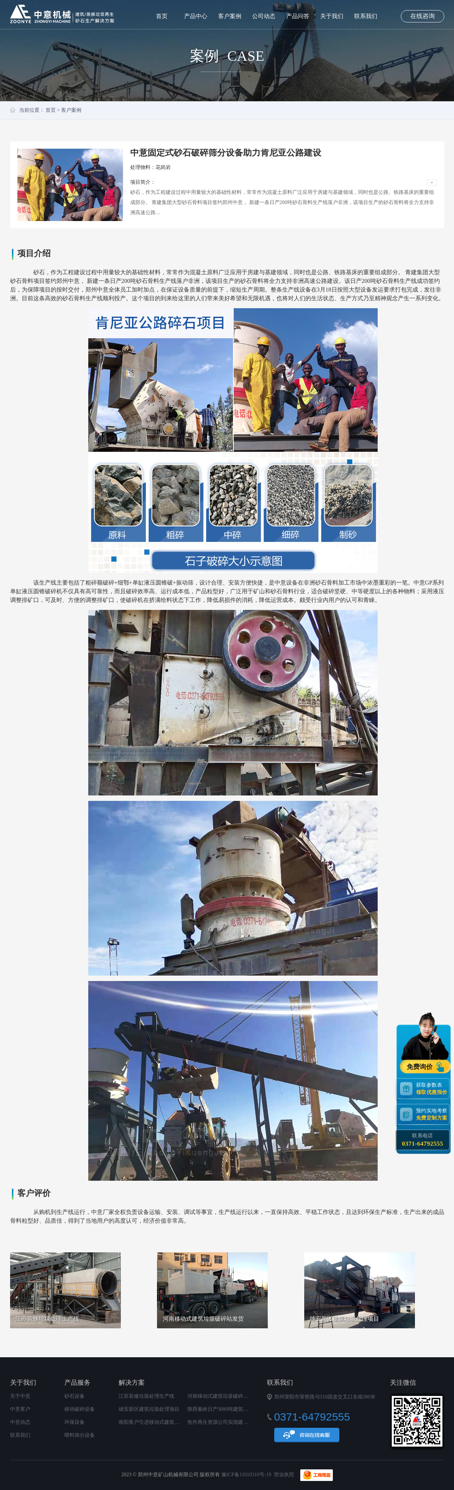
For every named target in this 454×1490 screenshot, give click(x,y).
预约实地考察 (432, 1114)
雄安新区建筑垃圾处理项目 (149, 1409)
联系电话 (422, 1140)
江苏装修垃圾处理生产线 (146, 1396)
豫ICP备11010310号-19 (246, 1474)
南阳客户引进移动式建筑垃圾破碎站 (159, 1422)
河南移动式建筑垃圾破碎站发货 (222, 1396)
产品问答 (297, 16)
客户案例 (229, 16)
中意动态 (20, 1422)
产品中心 (195, 16)
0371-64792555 (422, 1143)
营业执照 (284, 1474)
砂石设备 (74, 1396)
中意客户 (20, 1409)
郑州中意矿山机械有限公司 (62, 14)
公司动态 (263, 16)
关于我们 (331, 16)
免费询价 (421, 1066)
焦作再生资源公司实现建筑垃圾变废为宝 (233, 1422)
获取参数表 (432, 1088)
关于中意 (20, 1396)
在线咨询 (422, 16)
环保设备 (74, 1422)
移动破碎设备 (79, 1409)
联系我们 (365, 16)
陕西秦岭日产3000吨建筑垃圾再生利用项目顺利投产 (245, 1409)
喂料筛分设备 (79, 1435)
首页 (161, 16)
